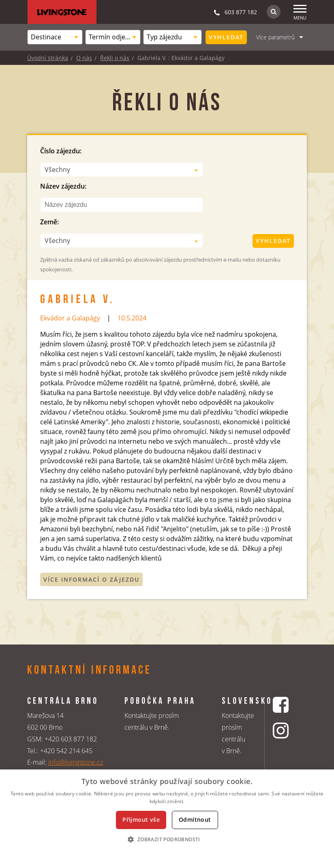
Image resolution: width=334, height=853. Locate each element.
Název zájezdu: (63, 186)
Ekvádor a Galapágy (70, 318)
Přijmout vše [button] (141, 819)
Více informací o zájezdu (91, 579)
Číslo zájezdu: (60, 150)
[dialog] (167, 811)
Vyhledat (226, 37)
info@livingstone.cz (75, 762)
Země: (49, 221)
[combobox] (55, 37)
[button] (167, 839)
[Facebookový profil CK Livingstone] (282, 705)
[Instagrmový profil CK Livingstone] (282, 730)
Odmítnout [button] (195, 819)
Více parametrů (275, 37)
